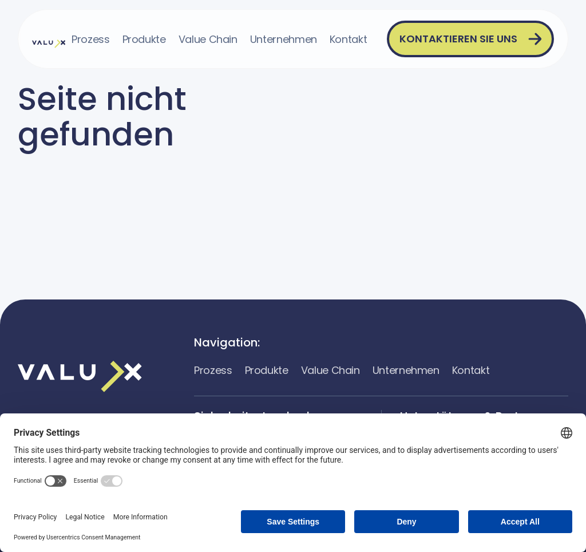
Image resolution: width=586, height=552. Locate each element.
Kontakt (348, 39)
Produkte (144, 39)
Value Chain (208, 39)
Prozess (90, 39)
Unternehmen (283, 39)
